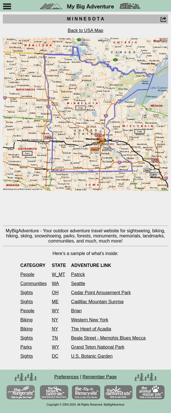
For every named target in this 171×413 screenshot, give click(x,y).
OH (55, 292)
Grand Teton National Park (97, 347)
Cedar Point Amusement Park (101, 292)
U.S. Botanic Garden (92, 356)
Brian (76, 310)
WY (55, 310)
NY (55, 319)
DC (55, 356)
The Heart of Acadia (91, 328)
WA (55, 283)
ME (55, 301)
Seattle (78, 283)
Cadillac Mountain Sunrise (97, 301)
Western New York (89, 319)
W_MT (58, 274)
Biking (26, 319)
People (27, 274)
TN (55, 338)
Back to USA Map (85, 30)
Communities (33, 283)
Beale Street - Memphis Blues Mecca (108, 338)
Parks (26, 347)
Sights (26, 292)
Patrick (78, 274)
